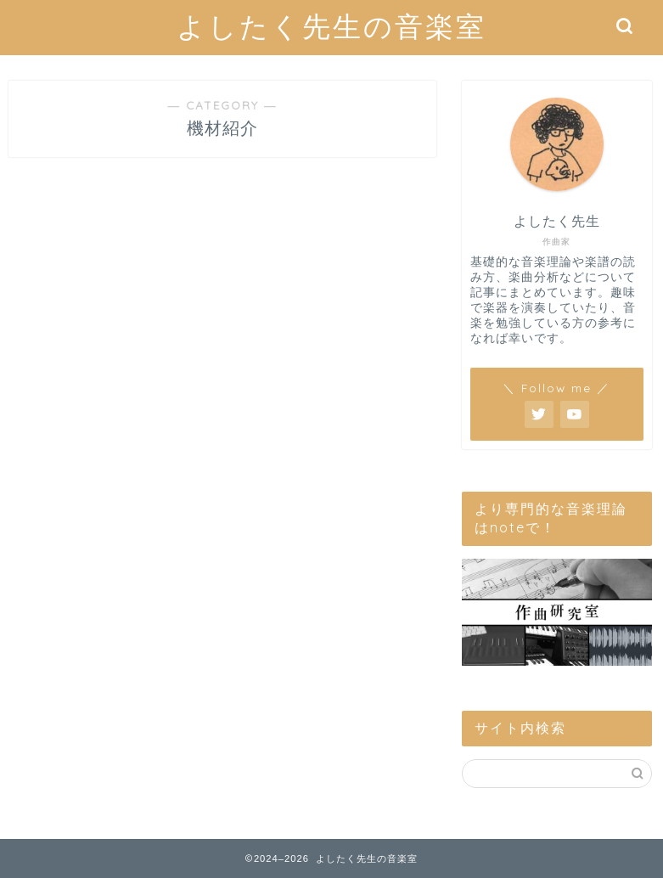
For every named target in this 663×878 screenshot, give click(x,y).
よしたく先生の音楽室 (331, 25)
